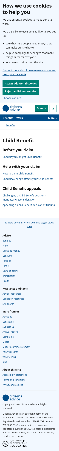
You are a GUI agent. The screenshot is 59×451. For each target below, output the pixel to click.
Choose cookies (12, 98)
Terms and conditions (14, 379)
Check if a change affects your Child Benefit (28, 179)
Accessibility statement (15, 374)
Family (6, 265)
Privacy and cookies (13, 384)
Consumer (8, 255)
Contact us (8, 321)
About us (7, 316)
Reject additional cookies (21, 91)
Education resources (13, 298)
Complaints (8, 336)
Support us (8, 326)
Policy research (10, 351)
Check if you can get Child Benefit (22, 157)
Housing (7, 260)
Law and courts (11, 270)
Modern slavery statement (16, 346)
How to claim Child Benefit (18, 173)
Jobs (5, 361)
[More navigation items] (53, 117)
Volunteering (9, 356)
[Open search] (53, 108)
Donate (41, 108)
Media (6, 341)
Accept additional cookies (21, 83)
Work (19, 118)
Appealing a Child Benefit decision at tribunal (29, 205)
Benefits (8, 118)
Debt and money (11, 250)
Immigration (9, 275)
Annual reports (10, 331)
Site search (8, 303)
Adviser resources (12, 293)
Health (6, 280)
